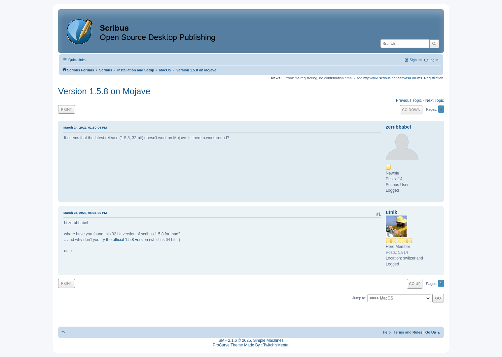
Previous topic (409, 100)
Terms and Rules (408, 332)
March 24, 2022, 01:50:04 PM (85, 127)
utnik (391, 212)
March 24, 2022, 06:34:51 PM (85, 213)
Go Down (411, 109)
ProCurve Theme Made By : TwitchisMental (251, 345)
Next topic (434, 100)
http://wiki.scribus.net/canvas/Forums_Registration (403, 78)
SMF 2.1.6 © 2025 (235, 340)
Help (387, 332)
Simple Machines (268, 340)
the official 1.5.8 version (127, 239)
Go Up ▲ (433, 332)
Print (66, 109)
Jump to (358, 298)
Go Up (414, 283)
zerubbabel (398, 127)
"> (63, 332)
